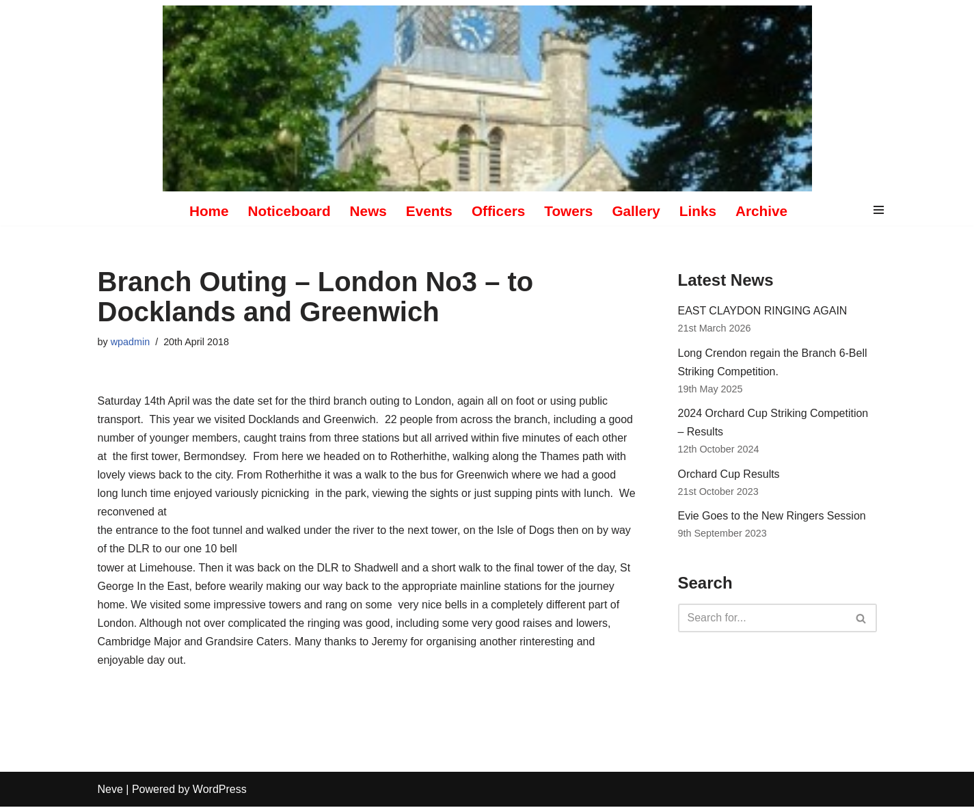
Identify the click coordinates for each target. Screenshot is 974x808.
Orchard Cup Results (729, 475)
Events (429, 211)
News (367, 211)
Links (697, 211)
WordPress (220, 790)
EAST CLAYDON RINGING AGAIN (763, 311)
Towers (568, 211)
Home (208, 211)
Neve (110, 790)
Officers (499, 211)
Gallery (636, 211)
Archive (762, 211)
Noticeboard (288, 211)
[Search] (762, 619)
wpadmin (130, 341)
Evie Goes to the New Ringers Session (772, 516)
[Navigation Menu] (878, 211)
